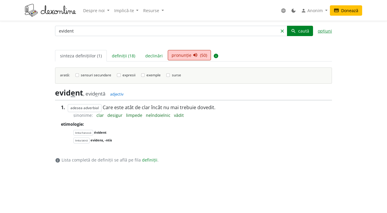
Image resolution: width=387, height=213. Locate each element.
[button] (283, 10)
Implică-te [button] (124, 10)
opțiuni (325, 31)
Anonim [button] (312, 11)
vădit (179, 115)
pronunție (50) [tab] (189, 55)
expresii (129, 75)
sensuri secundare (96, 75)
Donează (346, 10)
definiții (149, 160)
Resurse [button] (151, 10)
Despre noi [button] (94, 10)
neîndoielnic (159, 115)
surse (176, 75)
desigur (115, 115)
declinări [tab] (154, 56)
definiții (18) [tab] (123, 56)
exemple (153, 75)
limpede (134, 115)
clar (100, 115)
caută (300, 31)
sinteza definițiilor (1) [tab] (81, 56)
